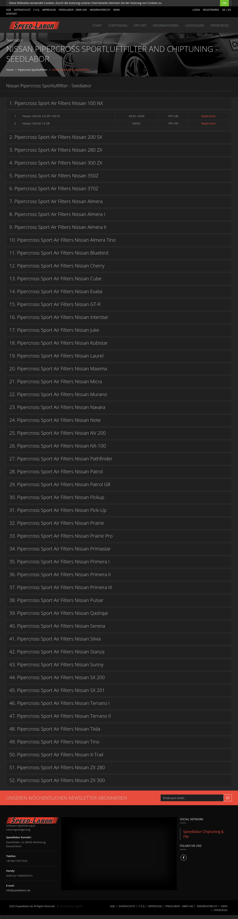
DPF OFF (140, 25)
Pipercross (220, 25)
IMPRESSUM (49, 9)
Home (9, 69)
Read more (208, 116)
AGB (8, 9)
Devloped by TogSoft (71, 906)
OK (224, 3)
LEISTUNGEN (194, 25)
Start (97, 25)
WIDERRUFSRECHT (100, 9)
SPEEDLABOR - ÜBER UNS (73, 9)
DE (223, 9)
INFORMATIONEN (166, 25)
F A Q (36, 9)
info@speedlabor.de (18, 890)
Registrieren (211, 9)
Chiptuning (117, 25)
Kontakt (11, 13)
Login (196, 9)
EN (229, 9)
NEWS (116, 9)
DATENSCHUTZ (22, 9)
